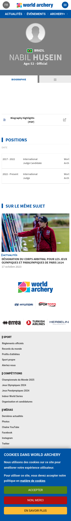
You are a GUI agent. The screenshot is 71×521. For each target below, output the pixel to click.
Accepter (35, 490)
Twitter (5, 443)
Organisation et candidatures (17, 401)
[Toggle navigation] (65, 5)
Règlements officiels (13, 343)
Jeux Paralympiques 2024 (15, 390)
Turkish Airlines (35, 323)
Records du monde (12, 348)
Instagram (7, 438)
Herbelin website (59, 323)
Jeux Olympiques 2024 (14, 385)
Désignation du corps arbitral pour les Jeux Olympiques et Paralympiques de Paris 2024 (34, 261)
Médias (8, 409)
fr (6, 5)
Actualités (13, 14)
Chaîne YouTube (10, 427)
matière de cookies (32, 480)
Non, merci (35, 500)
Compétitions (12, 373)
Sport (7, 337)
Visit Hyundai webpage (23, 304)
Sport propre (8, 359)
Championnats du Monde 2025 (18, 379)
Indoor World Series (12, 396)
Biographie (18, 79)
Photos (5, 421)
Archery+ (57, 14)
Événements (36, 14)
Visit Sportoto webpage (47, 304)
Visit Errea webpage (11, 323)
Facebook (7, 432)
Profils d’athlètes (11, 354)
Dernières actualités (12, 416)
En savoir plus (35, 510)
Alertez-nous (9, 365)
